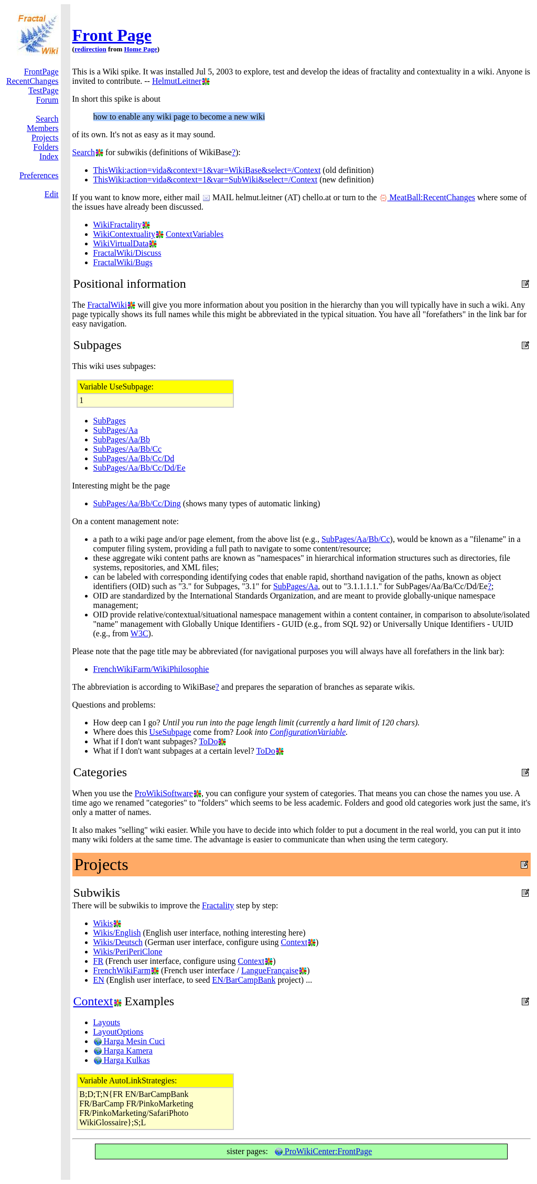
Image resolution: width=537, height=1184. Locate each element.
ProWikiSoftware (164, 793)
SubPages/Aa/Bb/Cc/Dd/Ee (139, 467)
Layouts (107, 1022)
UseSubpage (170, 731)
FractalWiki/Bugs (123, 262)
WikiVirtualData (121, 243)
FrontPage (41, 71)
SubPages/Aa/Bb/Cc (127, 448)
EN (98, 979)
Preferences (39, 175)
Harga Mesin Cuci (129, 1041)
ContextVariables (194, 234)
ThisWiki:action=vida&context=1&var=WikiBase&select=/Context (207, 170)
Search (47, 118)
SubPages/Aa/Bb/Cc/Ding (137, 503)
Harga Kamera (123, 1050)
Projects (45, 137)
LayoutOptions (118, 1031)
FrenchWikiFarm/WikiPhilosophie (151, 669)
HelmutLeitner (176, 81)
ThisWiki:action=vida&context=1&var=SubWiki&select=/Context (205, 179)
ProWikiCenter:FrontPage (323, 1151)
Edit (52, 194)
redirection (90, 49)
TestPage (43, 90)
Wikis (103, 923)
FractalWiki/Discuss (127, 252)
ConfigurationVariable (308, 731)
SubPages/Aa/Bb (121, 439)
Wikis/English (117, 932)
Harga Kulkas (121, 1060)
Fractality (218, 905)
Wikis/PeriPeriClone (128, 951)
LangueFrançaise (269, 970)
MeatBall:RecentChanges (427, 197)
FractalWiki (107, 304)
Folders (46, 147)
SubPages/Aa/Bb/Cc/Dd (134, 458)
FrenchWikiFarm (122, 970)
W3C (139, 633)
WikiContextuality (124, 234)
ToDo (208, 741)
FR (98, 961)
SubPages (109, 420)
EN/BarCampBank (244, 979)
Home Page (140, 49)
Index (48, 156)
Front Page (112, 35)
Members (42, 128)
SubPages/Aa (115, 430)
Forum (47, 99)
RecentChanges (32, 81)
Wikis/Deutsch (118, 942)
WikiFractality (117, 224)
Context (294, 942)
